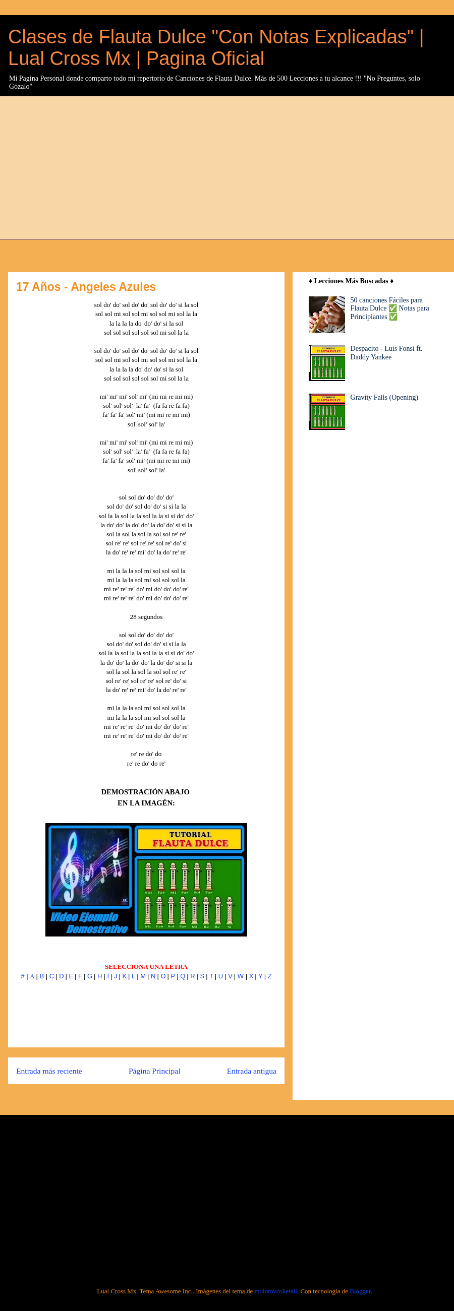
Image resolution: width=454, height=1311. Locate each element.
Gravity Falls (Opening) (385, 397)
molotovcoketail (275, 1291)
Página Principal (155, 1071)
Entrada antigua (251, 1071)
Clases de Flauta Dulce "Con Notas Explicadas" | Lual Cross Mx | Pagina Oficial (216, 47)
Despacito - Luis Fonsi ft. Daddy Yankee (387, 353)
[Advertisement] (201, 166)
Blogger (360, 1291)
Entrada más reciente (49, 1071)
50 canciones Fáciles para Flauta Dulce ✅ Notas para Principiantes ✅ (390, 308)
